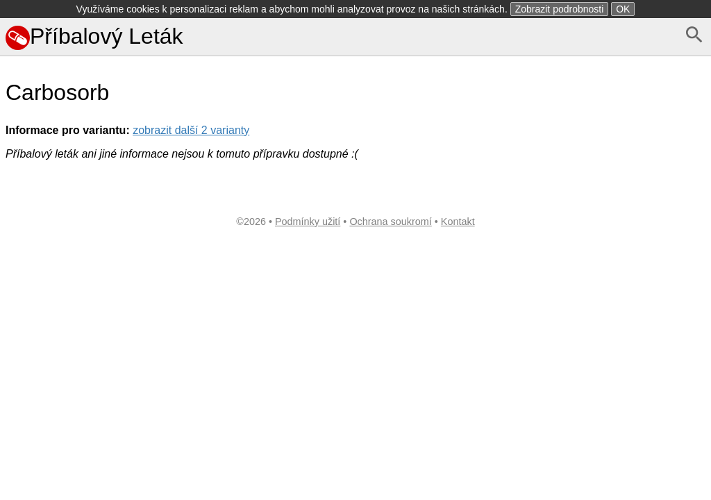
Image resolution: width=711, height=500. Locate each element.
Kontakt (458, 221)
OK (623, 9)
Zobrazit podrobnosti (559, 9)
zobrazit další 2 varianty (191, 130)
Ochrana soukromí (390, 221)
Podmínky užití (307, 221)
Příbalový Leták (94, 36)
